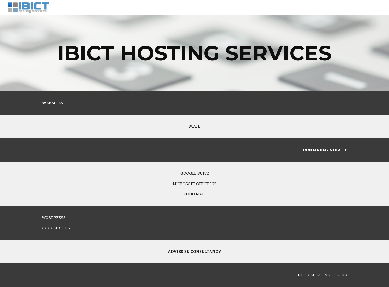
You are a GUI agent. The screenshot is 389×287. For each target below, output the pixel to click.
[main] (194, 53)
